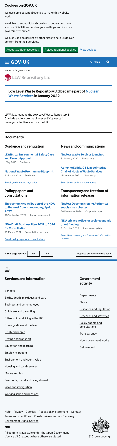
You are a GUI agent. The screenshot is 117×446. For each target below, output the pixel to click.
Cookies (31, 411)
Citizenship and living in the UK (24, 318)
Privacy (18, 411)
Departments (88, 295)
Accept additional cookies (22, 49)
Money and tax (14, 373)
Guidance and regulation (95, 309)
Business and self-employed (22, 304)
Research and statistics (94, 316)
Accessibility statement (53, 411)
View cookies (88, 49)
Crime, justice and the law (21, 325)
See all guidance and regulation (21, 182)
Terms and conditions (18, 416)
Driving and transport (18, 339)
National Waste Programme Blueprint (29, 171)
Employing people (16, 352)
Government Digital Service (21, 421)
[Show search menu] (107, 62)
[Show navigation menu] (95, 62)
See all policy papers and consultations (25, 239)
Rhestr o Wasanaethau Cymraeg (54, 416)
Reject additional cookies (60, 49)
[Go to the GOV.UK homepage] (17, 62)
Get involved (87, 347)
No (49, 253)
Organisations (22, 70)
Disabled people (15, 332)
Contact (76, 411)
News (83, 302)
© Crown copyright (100, 436)
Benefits (10, 290)
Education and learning (19, 346)
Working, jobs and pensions (21, 394)
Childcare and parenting (20, 311)
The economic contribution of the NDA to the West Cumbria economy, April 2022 (30, 207)
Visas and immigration (18, 387)
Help (8, 411)
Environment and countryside (23, 359)
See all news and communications (78, 182)
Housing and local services (21, 366)
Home (8, 70)
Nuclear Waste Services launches (82, 154)
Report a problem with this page (94, 253)
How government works (94, 340)
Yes (36, 253)
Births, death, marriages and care (25, 297)
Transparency (88, 333)
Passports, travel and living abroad (26, 380)
